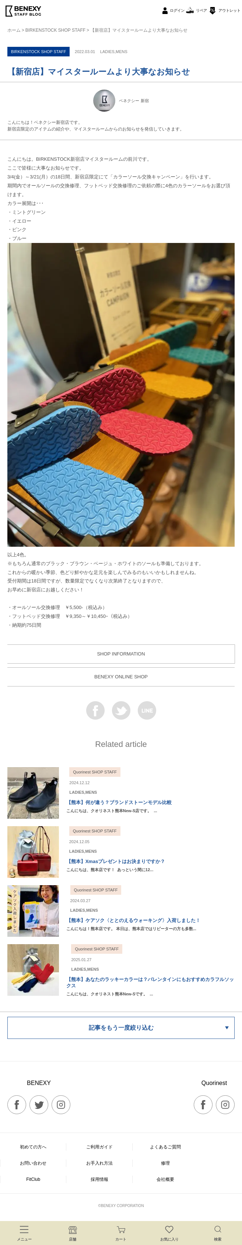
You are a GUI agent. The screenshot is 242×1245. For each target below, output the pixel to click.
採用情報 (99, 1179)
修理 (165, 1163)
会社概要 (165, 1179)
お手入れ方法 (99, 1163)
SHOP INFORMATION (121, 654)
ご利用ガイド (99, 1147)
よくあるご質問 (165, 1147)
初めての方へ (33, 1147)
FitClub (33, 1179)
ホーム (14, 30)
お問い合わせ (33, 1163)
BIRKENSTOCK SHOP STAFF (55, 30)
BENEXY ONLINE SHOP (121, 676)
